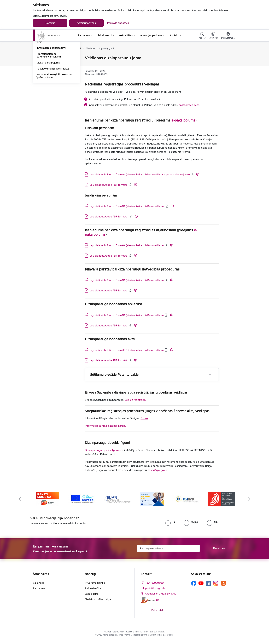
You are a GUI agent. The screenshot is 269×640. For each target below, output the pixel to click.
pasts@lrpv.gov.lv (189, 105)
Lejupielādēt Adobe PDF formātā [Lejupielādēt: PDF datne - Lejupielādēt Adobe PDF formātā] (108, 184)
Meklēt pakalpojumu (48, 99)
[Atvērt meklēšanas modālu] (202, 36)
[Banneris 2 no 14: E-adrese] (82, 498)
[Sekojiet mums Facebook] (193, 583)
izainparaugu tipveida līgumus (104, 450)
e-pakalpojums (183, 120)
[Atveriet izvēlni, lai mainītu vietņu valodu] (213, 36)
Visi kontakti (158, 610)
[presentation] (128, 523)
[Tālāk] (249, 499)
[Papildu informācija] (197, 174)
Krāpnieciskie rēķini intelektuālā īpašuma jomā (55, 113)
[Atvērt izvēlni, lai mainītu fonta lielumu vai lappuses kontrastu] (228, 36)
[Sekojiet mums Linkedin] (208, 583)
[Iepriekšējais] (19, 499)
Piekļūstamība (93, 588)
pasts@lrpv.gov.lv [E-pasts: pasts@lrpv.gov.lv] (155, 588)
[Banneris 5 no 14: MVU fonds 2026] (186, 498)
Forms (144, 418)
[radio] (170, 522)
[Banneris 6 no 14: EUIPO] (221, 498)
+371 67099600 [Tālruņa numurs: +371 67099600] (154, 582)
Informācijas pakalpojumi (51, 85)
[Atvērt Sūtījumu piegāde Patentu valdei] (210, 375)
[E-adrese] (148, 600)
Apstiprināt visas (86, 23)
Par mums (39, 588)
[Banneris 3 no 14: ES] (117, 498)
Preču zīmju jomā (46, 64)
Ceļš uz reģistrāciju (135, 399)
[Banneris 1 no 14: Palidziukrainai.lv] (47, 498)
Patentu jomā (44, 58)
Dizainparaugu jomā (48, 70)
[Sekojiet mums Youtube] (201, 583)
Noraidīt (50, 23)
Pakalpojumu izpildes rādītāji (53, 105)
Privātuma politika (95, 582)
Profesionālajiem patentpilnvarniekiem (49, 92)
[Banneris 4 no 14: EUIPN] (152, 498)
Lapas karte (91, 593)
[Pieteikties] (219, 548)
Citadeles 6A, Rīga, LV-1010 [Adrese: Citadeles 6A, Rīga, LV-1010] (160, 593)
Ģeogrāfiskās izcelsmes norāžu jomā (54, 77)
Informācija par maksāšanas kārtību (105, 425)
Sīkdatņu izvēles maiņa (98, 599)
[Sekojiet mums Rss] (223, 583)
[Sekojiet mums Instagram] (215, 583)
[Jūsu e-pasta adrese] (168, 548)
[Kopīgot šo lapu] (227, 65)
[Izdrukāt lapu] (227, 56)
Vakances (38, 582)
